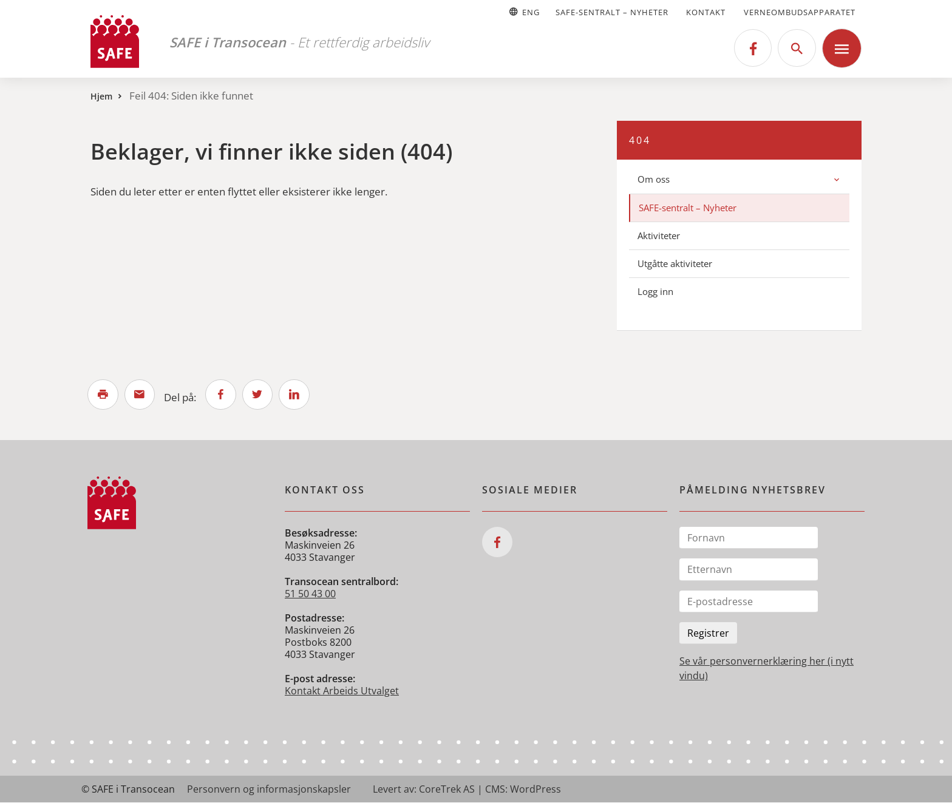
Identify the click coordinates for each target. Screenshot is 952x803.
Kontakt (706, 12)
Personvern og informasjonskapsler (269, 789)
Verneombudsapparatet (799, 12)
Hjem (101, 96)
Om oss (654, 179)
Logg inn (655, 291)
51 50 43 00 (310, 594)
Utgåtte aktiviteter (675, 263)
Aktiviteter (659, 235)
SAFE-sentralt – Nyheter (612, 12)
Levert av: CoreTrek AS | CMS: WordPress (467, 789)
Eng (524, 12)
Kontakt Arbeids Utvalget (342, 691)
